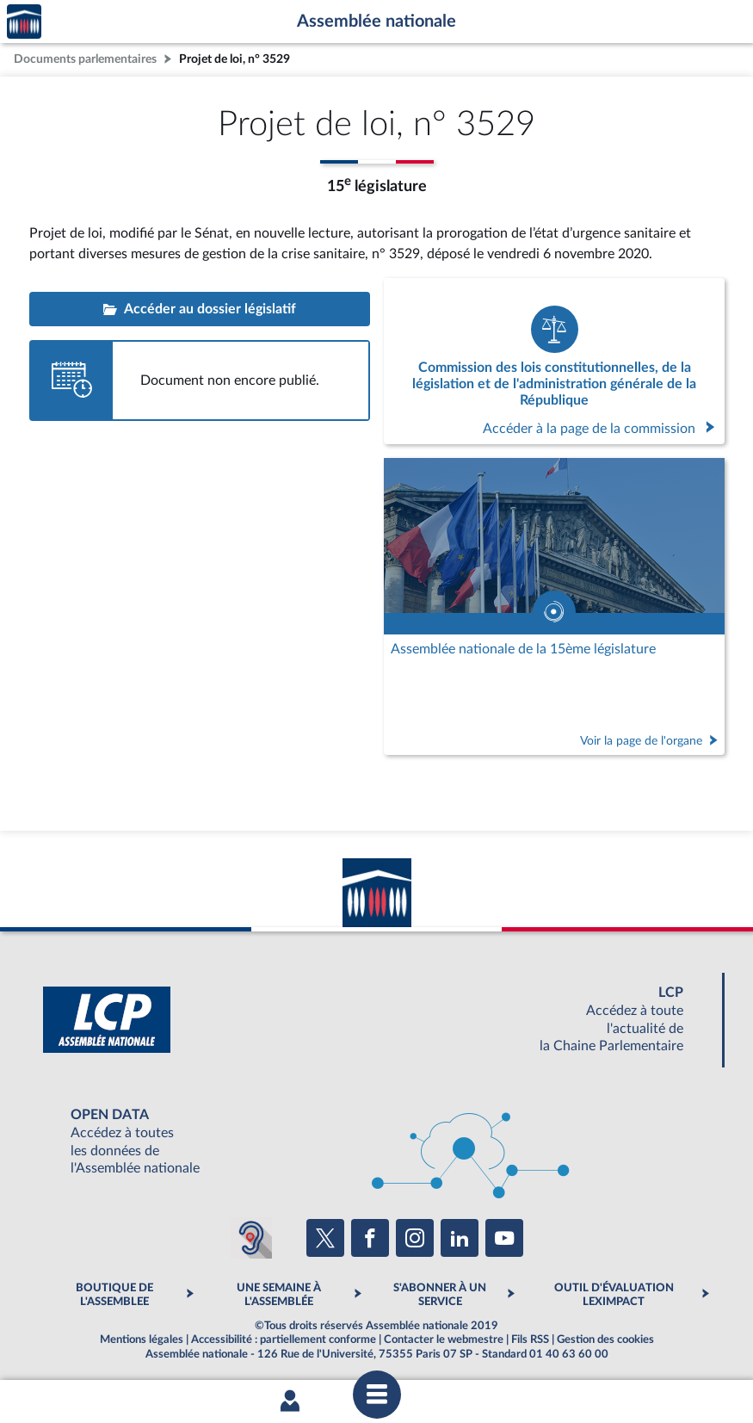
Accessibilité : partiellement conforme (283, 1339)
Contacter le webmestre (443, 1339)
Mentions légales (141, 1339)
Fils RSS (530, 1339)
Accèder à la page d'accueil (24, 22)
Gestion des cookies (605, 1339)
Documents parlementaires (85, 59)
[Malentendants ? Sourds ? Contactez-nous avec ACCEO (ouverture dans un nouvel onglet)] (251, 1238)
